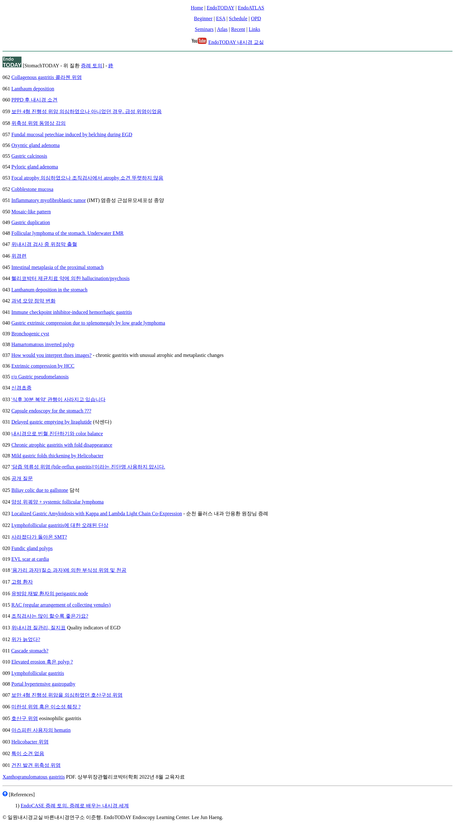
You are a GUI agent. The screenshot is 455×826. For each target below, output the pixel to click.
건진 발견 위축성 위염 (36, 765)
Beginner (203, 18)
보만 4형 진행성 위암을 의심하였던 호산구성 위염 (67, 695)
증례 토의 (91, 65)
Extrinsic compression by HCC (43, 366)
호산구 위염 (24, 718)
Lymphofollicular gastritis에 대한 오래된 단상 (59, 525)
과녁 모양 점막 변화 (33, 300)
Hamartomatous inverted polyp (42, 344)
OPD (256, 18)
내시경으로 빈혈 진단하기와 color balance (57, 433)
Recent (238, 29)
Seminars (204, 29)
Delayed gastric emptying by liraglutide (51, 422)
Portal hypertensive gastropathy (43, 684)
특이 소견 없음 (27, 753)
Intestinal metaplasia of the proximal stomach (57, 267)
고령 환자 (22, 581)
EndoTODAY (220, 7)
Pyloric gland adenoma (34, 166)
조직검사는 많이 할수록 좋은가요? (49, 616)
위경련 (19, 256)
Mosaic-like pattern (31, 211)
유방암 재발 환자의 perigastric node (49, 593)
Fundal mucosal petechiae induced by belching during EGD (71, 134)
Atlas (222, 29)
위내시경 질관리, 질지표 (38, 627)
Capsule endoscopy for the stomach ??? (51, 410)
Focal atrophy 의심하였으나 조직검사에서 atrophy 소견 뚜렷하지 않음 (87, 177)
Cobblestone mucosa (32, 189)
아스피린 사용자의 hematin (41, 730)
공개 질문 (22, 478)
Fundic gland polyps (32, 548)
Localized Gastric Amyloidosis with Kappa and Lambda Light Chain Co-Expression (96, 513)
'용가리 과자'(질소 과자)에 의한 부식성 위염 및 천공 (68, 570)
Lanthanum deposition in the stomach (49, 289)
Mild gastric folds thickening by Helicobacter (57, 455)
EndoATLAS (251, 7)
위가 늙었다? (25, 639)
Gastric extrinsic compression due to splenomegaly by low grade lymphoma (88, 323)
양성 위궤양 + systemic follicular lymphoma (57, 502)
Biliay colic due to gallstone (39, 490)
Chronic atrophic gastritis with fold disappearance (61, 445)
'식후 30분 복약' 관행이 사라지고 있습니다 (58, 399)
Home (197, 7)
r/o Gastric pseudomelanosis (40, 376)
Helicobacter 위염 (30, 741)
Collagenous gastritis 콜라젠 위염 (46, 77)
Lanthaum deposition (32, 88)
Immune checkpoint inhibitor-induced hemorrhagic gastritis (71, 312)
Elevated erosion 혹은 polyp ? (42, 661)
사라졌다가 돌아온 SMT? (39, 537)
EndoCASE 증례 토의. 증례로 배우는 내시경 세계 (75, 805)
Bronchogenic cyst (30, 333)
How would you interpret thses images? (51, 355)
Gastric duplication (30, 222)
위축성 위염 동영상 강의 (38, 123)
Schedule (238, 18)
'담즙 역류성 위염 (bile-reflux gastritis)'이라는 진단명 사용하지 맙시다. (88, 466)
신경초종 (21, 387)
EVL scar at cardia (30, 559)
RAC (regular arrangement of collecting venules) (61, 605)
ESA (220, 18)
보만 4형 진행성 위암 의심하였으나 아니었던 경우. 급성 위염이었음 (86, 111)
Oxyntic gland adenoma (35, 145)
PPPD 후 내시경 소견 (34, 99)
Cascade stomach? (29, 650)
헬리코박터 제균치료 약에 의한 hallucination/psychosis (70, 278)
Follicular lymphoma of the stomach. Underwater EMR (67, 233)
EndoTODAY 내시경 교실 (236, 42)
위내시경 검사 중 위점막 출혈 (44, 244)
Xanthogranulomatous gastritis (34, 777)
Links (254, 29)
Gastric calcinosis (29, 156)
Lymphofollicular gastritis (37, 673)
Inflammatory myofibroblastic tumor (48, 200)
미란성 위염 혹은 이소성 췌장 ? (46, 706)
